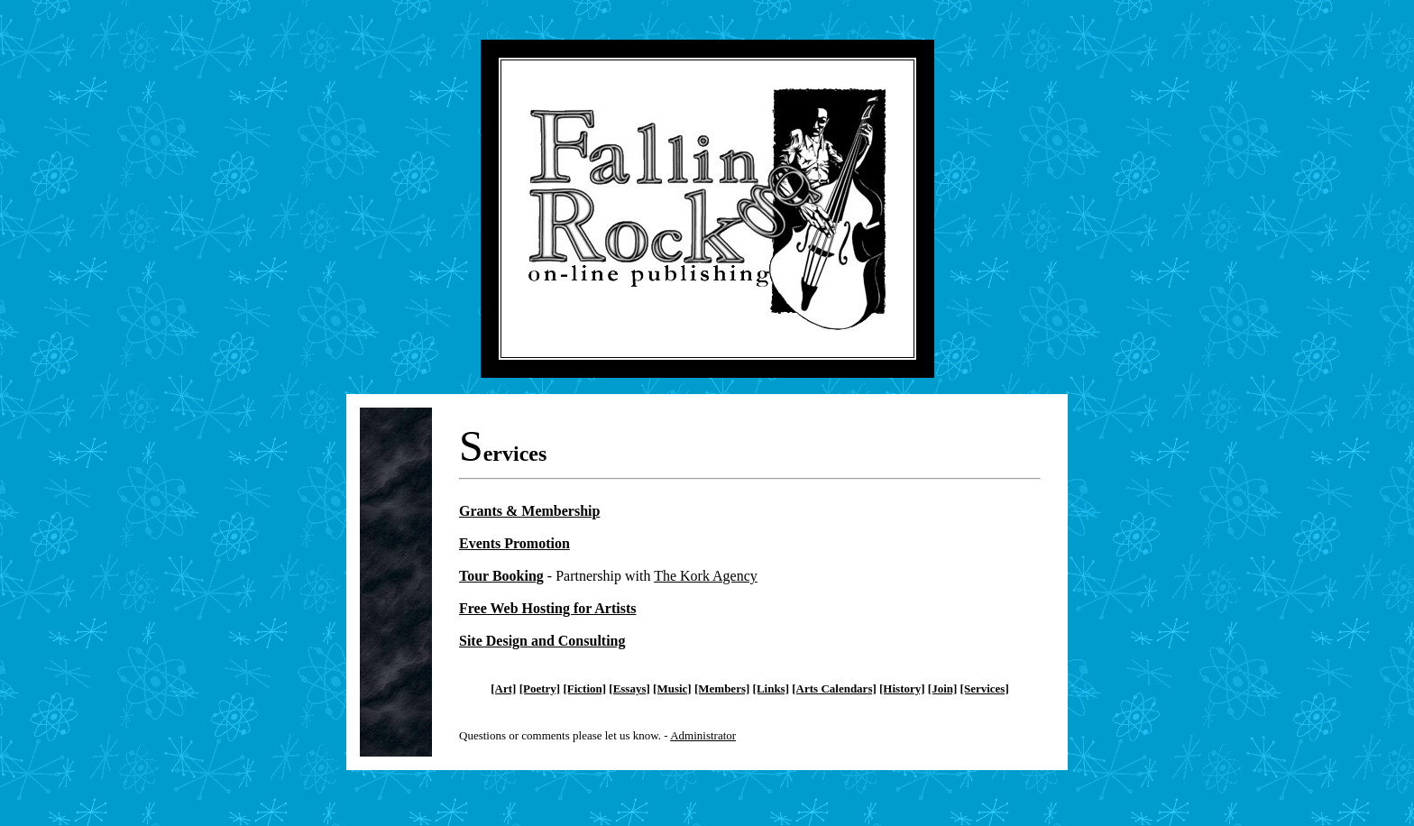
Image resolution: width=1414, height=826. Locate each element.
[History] (902, 688)
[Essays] (629, 688)
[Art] (503, 688)
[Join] (943, 688)
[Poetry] (539, 688)
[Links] (771, 688)
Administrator (703, 735)
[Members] (721, 688)
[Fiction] (584, 688)
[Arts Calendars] (834, 688)
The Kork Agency (706, 575)
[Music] (672, 688)
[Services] (984, 688)
